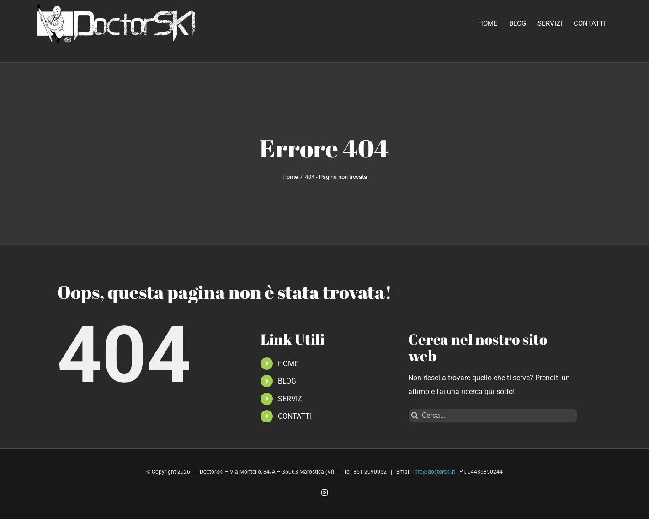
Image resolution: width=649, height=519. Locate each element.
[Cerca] (414, 415)
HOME (288, 363)
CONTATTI (295, 416)
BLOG (287, 381)
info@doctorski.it (434, 472)
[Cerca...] (492, 415)
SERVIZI (291, 399)
